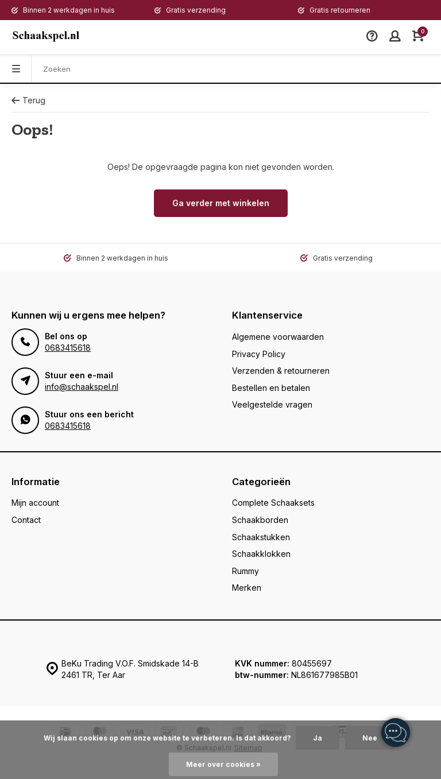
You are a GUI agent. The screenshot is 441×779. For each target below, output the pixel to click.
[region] (395, 733)
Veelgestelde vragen (272, 404)
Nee (369, 738)
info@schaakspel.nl (81, 387)
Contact (26, 520)
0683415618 (68, 347)
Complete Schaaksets (273, 502)
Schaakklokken (261, 554)
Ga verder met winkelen (220, 203)
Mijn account (35, 502)
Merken (246, 587)
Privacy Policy (258, 354)
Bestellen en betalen (271, 388)
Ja (317, 738)
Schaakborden (260, 520)
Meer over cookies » (223, 764)
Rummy (245, 571)
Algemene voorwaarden (278, 337)
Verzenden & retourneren (281, 370)
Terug (28, 100)
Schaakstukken (261, 537)
